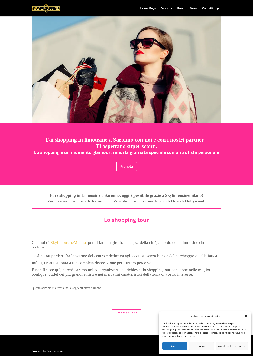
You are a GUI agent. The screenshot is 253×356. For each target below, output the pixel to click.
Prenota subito (126, 313)
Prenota (126, 166)
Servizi (165, 8)
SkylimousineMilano (68, 242)
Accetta (174, 346)
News (193, 8)
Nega (201, 346)
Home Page (148, 8)
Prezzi (181, 8)
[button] (246, 316)
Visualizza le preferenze (232, 346)
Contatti (207, 8)
